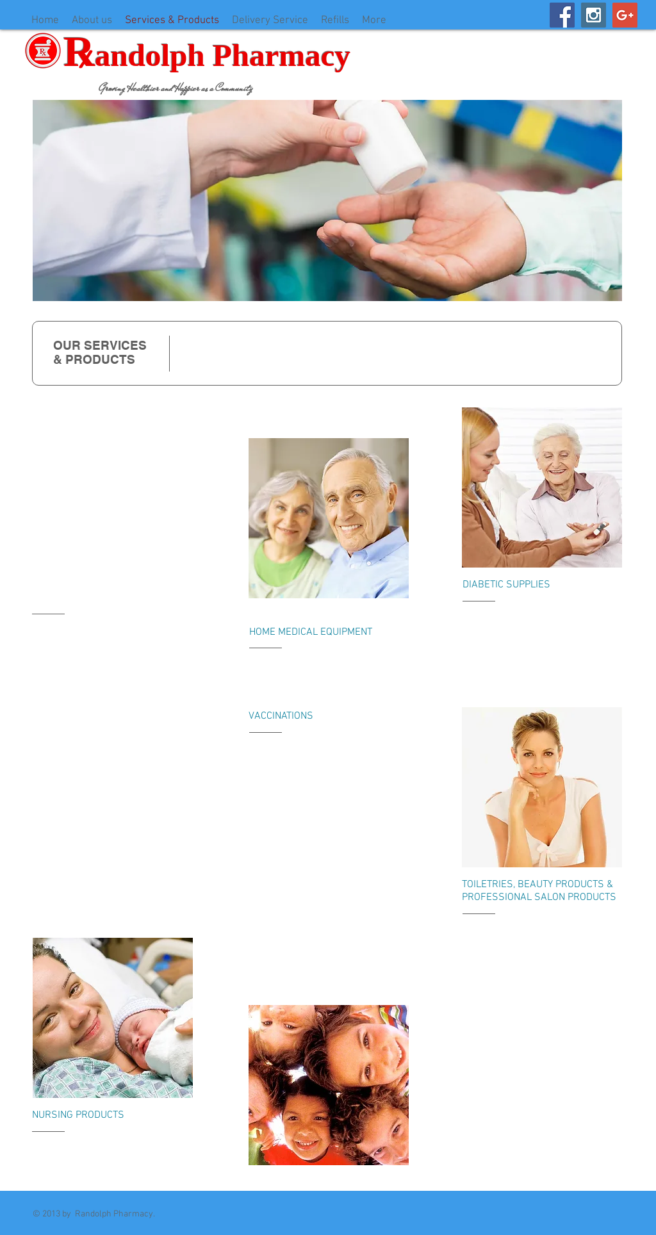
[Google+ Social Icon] (624, 15)
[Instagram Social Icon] (593, 15)
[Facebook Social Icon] (562, 15)
